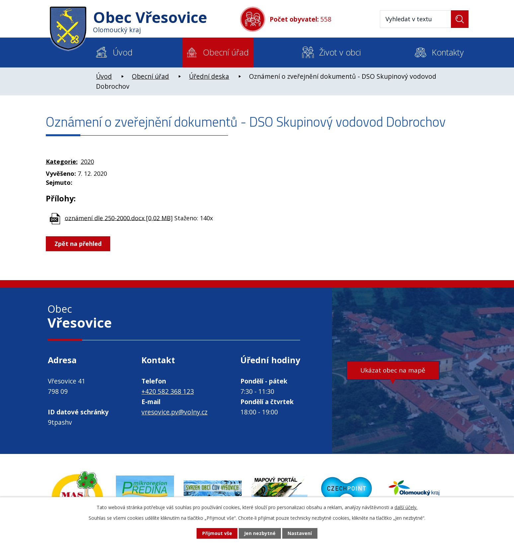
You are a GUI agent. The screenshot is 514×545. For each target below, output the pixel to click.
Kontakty (448, 52)
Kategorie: (62, 161)
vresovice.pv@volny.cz (174, 412)
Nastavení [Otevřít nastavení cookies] (300, 533)
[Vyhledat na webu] (424, 19)
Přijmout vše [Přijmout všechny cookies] (217, 533)
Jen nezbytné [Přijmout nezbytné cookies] (260, 533)
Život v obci (340, 52)
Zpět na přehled (78, 244)
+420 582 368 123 (167, 391)
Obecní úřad (226, 52)
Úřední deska (209, 76)
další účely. (405, 507)
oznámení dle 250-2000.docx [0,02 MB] (119, 218)
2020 (87, 161)
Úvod (122, 52)
